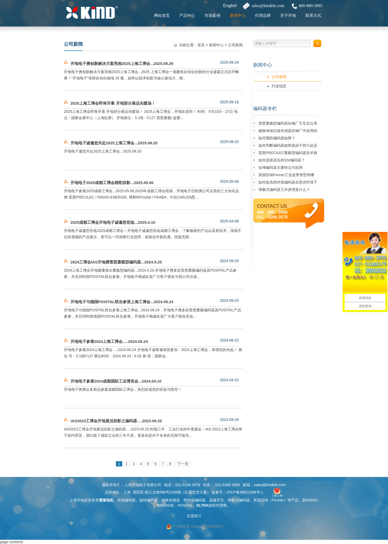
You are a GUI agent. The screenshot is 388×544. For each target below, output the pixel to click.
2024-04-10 (229, 380)
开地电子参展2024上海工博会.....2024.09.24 (109, 341)
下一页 (182, 464)
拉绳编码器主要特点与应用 (280, 167)
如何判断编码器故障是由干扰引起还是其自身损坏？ (287, 146)
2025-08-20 (229, 142)
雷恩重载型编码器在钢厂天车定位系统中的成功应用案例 (287, 124)
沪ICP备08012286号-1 (244, 492)
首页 (201, 45)
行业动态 (279, 86)
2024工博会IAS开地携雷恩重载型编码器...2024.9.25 (116, 262)
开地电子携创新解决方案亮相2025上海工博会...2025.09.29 (121, 63)
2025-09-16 (229, 102)
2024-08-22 (229, 340)
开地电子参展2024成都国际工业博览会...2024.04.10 (115, 381)
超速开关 (216, 500)
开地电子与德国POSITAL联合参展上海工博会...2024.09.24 (121, 301)
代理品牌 (263, 15)
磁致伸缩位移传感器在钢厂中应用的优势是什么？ (287, 132)
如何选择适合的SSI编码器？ (281, 160)
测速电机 (106, 500)
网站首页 (162, 15)
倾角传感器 (170, 500)
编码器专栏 (265, 108)
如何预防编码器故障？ (276, 138)
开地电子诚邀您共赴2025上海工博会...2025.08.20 (113, 143)
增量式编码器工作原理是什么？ (284, 189)
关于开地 (288, 15)
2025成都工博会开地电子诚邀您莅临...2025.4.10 (112, 222)
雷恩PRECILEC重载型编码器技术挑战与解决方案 (287, 154)
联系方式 (313, 15)
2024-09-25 (229, 300)
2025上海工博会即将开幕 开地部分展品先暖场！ (112, 103)
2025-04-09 (229, 221)
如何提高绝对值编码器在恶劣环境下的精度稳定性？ (287, 183)
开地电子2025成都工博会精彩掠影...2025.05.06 (112, 182)
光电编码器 (126, 500)
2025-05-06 (229, 181)
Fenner (277, 500)
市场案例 (212, 15)
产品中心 (187, 15)
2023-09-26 (229, 420)
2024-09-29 (229, 261)
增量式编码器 (239, 500)
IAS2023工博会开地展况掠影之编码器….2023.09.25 (116, 421)
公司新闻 (279, 77)
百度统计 (194, 516)
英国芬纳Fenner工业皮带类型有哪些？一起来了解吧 (286, 176)
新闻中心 (238, 15)
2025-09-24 (229, 62)
